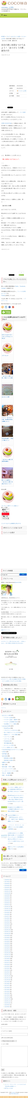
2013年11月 (7, 931)
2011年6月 (7, 987)
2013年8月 (7, 937)
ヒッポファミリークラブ (9, 771)
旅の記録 (4, 756)
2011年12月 (7, 975)
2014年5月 (7, 920)
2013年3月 (7, 947)
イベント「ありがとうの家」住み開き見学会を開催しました (7, 419)
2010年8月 (7, 1006)
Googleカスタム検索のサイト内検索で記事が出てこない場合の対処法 (16, 809)
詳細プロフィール (5, 630)
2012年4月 (7, 968)
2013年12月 (7, 929)
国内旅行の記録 (8, 758)
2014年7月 (7, 916)
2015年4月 (7, 899)
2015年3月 (7, 900)
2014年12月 (7, 906)
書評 (3, 764)
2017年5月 (7, 881)
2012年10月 (7, 956)
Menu (5, 15)
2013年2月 (7, 949)
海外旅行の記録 (8, 760)
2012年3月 (7, 970)
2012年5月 (7, 966)
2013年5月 (7, 943)
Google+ (3, 288)
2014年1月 (7, 927)
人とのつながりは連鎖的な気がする (11, 523)
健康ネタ (4, 762)
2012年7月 (7, 962)
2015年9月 (7, 895)
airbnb (4, 751)
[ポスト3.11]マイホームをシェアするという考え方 (7, 336)
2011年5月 (7, 989)
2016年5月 (7, 887)
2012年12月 (7, 952)
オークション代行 (9, 745)
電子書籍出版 (7, 743)
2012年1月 (7, 974)
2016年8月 (7, 885)
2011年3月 (7, 993)
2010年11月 (7, 1001)
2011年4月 (7, 991)
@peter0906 (18, 582)
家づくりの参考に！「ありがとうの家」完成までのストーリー (7, 482)
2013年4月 (7, 945)
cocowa (13, 1092)
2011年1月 (7, 997)
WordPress (7, 728)
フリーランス (7, 736)
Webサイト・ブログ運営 (11, 734)
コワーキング (5, 355)
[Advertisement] (13, 22)
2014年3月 (7, 924)
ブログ (8, 36)
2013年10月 (7, 933)
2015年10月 (7, 893)
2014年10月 (7, 910)
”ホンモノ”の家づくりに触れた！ (10, 505)
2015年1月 (7, 904)
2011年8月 (7, 983)
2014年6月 (7, 918)
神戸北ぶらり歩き (8, 1088)
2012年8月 (7, 960)
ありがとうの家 (15, 36)
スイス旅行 (23, 112)
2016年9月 (7, 883)
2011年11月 (7, 977)
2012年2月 (7, 972)
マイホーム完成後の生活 (11, 721)
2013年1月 (7, 951)
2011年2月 (7, 995)
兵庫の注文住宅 (6, 123)
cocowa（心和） (8, 7)
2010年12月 (7, 999)
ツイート (3, 707)
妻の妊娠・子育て (7, 766)
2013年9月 (7, 935)
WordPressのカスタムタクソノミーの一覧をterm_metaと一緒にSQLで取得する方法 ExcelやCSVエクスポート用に (16, 799)
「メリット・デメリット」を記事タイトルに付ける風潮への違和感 (16, 827)
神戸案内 (4, 753)
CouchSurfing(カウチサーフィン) (11, 749)
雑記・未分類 (6, 775)
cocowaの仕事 (6, 726)
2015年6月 (7, 897)
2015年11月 (7, 891)
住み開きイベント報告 (10, 724)
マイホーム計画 (22, 90)
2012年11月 (7, 954)
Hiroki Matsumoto (15, 1093)
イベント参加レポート (8, 747)
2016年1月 (7, 889)
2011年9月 (7, 981)
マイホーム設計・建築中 (11, 719)
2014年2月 (7, 926)
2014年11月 (7, 908)
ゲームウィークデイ (7, 768)
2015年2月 (7, 902)
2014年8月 (7, 914)
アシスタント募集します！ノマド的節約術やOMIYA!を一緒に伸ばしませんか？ (16, 789)
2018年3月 (7, 879)
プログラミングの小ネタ (11, 730)
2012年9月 (7, 958)
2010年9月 (7, 1004)
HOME (3, 36)
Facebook (22, 286)
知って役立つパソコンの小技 (12, 732)
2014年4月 (7, 922)
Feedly (3, 295)
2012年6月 (7, 964)
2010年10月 (7, 1002)
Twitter (17, 286)
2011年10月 (7, 979)
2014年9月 (7, 912)
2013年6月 (7, 941)
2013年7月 (7, 939)
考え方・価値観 (6, 773)
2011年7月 (7, 985)
